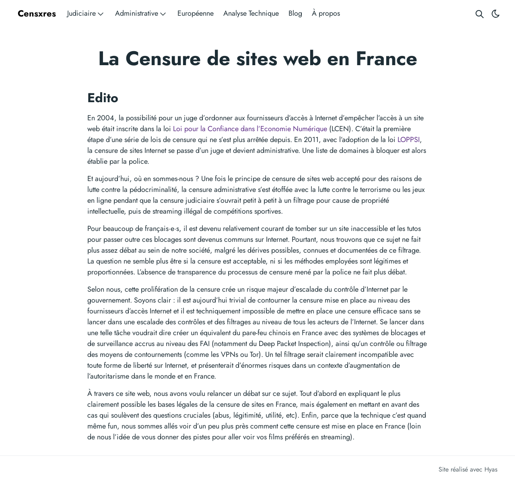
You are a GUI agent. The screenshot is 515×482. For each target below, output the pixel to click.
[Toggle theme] (496, 13)
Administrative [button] (141, 13)
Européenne (195, 13)
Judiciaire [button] (86, 13)
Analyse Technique (251, 13)
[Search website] (480, 13)
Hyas (490, 469)
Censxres (37, 13)
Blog (295, 13)
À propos (326, 13)
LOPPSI (409, 139)
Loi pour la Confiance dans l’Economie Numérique (250, 129)
